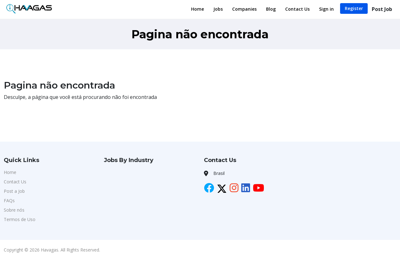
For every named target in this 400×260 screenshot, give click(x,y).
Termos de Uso (19, 219)
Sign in (326, 9)
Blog (271, 9)
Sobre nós (14, 210)
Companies (244, 9)
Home (197, 9)
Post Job (382, 9)
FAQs (9, 200)
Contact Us (297, 9)
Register (354, 8)
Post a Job (14, 191)
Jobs (218, 9)
